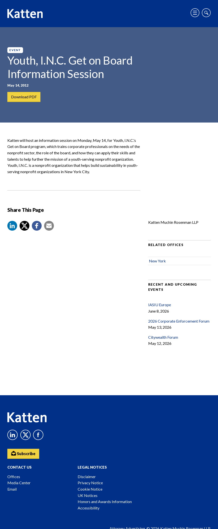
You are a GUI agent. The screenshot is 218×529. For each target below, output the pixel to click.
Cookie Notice (90, 489)
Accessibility (88, 508)
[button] (12, 226)
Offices (13, 476)
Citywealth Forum (163, 337)
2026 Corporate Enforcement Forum (178, 321)
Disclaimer (87, 476)
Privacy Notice (90, 482)
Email (12, 489)
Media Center (19, 482)
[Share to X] (24, 226)
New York (157, 261)
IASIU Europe (159, 304)
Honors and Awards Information (105, 501)
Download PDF (24, 96)
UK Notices (87, 495)
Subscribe (23, 453)
